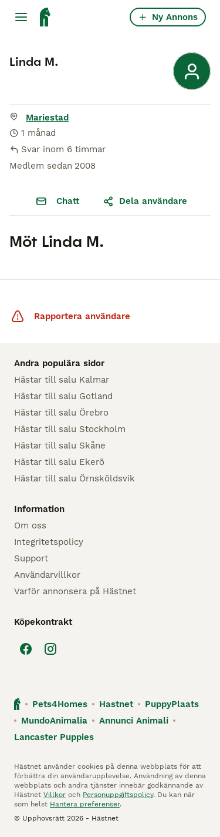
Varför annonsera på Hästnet (75, 591)
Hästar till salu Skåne (60, 445)
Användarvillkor (47, 575)
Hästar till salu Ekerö (59, 462)
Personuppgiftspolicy (118, 795)
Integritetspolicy (48, 542)
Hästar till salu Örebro (61, 412)
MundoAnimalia (54, 720)
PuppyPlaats (172, 704)
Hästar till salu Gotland (63, 396)
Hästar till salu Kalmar (61, 379)
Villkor (54, 795)
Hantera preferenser (85, 804)
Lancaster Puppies (54, 737)
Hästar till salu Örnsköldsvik (74, 478)
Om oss (30, 525)
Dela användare (145, 201)
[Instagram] (50, 649)
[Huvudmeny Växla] (21, 17)
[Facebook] (26, 649)
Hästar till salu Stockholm (70, 429)
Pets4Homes (59, 704)
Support (31, 558)
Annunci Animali (133, 720)
